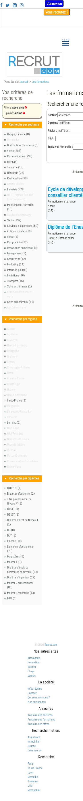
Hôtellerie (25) (15, 173)
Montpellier (34, 790)
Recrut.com (51, 645)
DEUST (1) (13, 514)
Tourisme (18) (15, 167)
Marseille (33, 777)
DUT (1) (11, 535)
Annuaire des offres (38, 724)
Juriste (32, 746)
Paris (30, 763)
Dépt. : (51, 138)
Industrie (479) (16, 189)
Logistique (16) (16, 275)
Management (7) (16, 253)
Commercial (34, 750)
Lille (30, 786)
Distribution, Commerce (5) (23, 145)
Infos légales (35, 688)
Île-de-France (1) (16, 400)
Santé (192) (14, 220)
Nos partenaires (37, 702)
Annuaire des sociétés (40, 715)
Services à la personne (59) (22, 226)
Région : (52, 131)
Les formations (40, 82)
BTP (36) (12, 162)
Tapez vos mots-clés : (60, 147)
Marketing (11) (15, 264)
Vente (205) (14, 151)
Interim (32, 667)
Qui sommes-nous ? (39, 697)
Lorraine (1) (14, 422)
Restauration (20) (17, 178)
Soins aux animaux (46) (20, 302)
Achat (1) (12, 237)
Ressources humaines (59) (22, 248)
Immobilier (34, 741)
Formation (33, 662)
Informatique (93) (17, 270)
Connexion (54, 3)
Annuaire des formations (41, 719)
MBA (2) (12, 598)
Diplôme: (53, 123)
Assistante (34, 737)
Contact (32, 693)
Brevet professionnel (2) (21, 493)
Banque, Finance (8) (18, 134)
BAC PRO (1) (14, 488)
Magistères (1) (15, 556)
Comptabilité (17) (17, 242)
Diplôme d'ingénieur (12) (21, 577)
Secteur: (52, 115)
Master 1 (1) (14, 562)
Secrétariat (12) (16, 259)
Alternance (34, 658)
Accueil (24, 82)
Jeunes (32, 675)
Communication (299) (19, 156)
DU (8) (11, 530)
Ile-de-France (35, 768)
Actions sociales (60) (19, 231)
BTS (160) (13, 509)
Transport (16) (15, 281)
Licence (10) (14, 541)
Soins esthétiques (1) (19, 286)
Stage (31, 671)
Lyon (30, 772)
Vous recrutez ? (56, 12)
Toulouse (33, 781)
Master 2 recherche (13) (21, 593)
